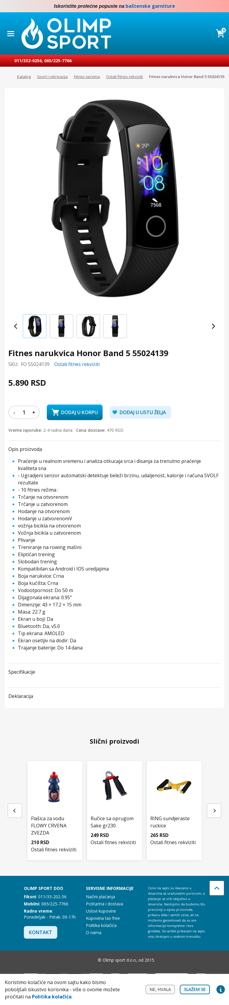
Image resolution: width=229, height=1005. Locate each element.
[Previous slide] (16, 326)
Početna (8, 77)
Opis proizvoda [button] (25, 449)
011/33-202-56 (52, 896)
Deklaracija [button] (20, 696)
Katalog (24, 76)
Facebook (208, 6)
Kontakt (40, 932)
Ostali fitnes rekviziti (124, 76)
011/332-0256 (28, 60)
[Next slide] (213, 326)
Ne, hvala (160, 989)
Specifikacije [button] (21, 672)
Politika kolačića (101, 925)
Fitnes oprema (87, 76)
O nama (93, 932)
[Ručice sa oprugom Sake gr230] (114, 800)
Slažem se (195, 989)
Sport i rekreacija (52, 76)
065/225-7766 (58, 60)
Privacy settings (220, 989)
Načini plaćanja (100, 896)
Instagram (220, 6)
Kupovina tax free (103, 918)
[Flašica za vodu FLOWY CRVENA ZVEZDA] (55, 804)
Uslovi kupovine (101, 911)
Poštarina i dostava (104, 904)
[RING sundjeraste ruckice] (174, 800)
